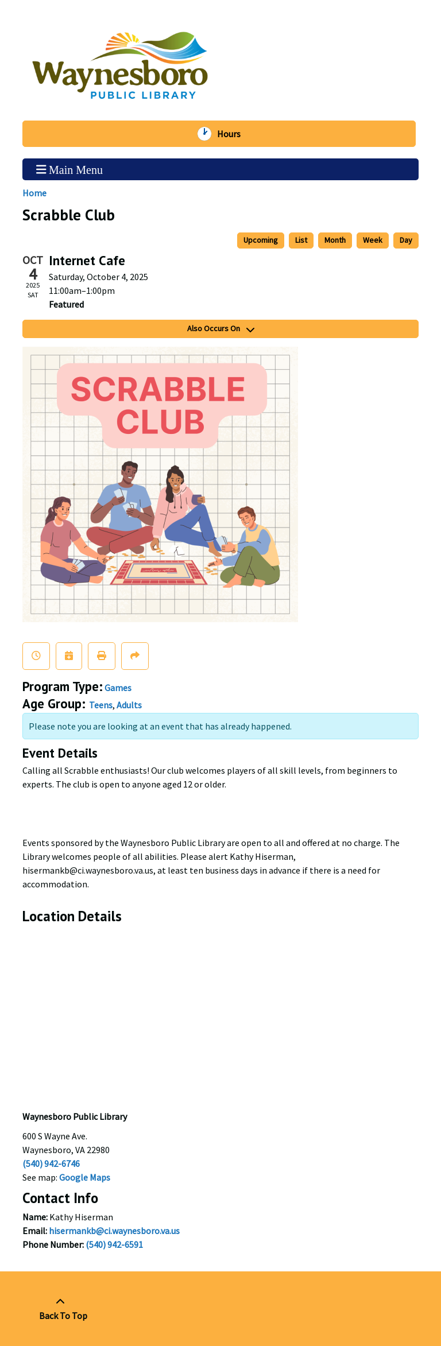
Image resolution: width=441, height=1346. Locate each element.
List (301, 240)
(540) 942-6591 (114, 1244)
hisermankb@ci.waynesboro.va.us (114, 1230)
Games (118, 687)
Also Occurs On (220, 328)
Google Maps (84, 1177)
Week (372, 240)
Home (34, 193)
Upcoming (260, 240)
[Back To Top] (60, 1309)
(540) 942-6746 (51, 1163)
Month (335, 240)
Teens (101, 705)
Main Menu (69, 169)
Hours (233, 134)
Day (406, 240)
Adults (129, 705)
